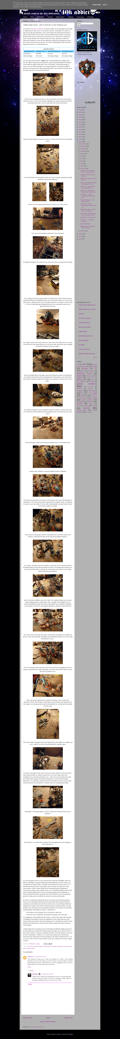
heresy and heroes (84, 349)
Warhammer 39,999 (84, 327)
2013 (80, 141)
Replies (32, 970)
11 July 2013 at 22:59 (47, 974)
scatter (94, 394)
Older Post (68, 1018)
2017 (80, 132)
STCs (32, 17)
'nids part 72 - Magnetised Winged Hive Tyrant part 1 (88, 191)
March (82, 166)
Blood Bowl (93, 366)
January (82, 231)
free (85, 381)
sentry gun (94, 396)
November (83, 146)
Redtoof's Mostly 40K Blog (87, 353)
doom (31, 946)
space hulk (82, 398)
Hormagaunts (80, 372)
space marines (87, 400)
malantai (79, 388)
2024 (80, 114)
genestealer (47, 946)
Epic (82, 370)
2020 (80, 124)
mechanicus (80, 390)
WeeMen (81, 313)
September (83, 151)
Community (80, 17)
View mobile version (48, 1022)
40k (28, 946)
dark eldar (91, 378)
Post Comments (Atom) (37, 1027)
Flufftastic (71, 17)
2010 (80, 239)
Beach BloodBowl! (85, 223)
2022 (80, 119)
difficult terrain (81, 380)
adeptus (79, 376)
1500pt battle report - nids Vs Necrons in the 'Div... (88, 210)
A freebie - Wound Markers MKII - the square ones (87, 171)
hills (92, 386)
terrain (90, 402)
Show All (95, 357)
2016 (80, 134)
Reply (29, 967)
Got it (105, 5)
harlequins (85, 386)
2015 (80, 137)
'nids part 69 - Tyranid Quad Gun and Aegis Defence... (88, 214)
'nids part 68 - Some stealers (88, 217)
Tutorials (50, 17)
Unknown (30, 956)
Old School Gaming (85, 318)
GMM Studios (83, 331)
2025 (80, 112)
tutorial (94, 406)
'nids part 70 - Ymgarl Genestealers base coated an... (88, 205)
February (83, 168)
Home (25, 17)
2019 (80, 127)
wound (87, 412)
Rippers (91, 372)
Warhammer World (84, 374)
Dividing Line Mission (37, 29)
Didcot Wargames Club (86, 336)
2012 (80, 234)
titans (78, 406)
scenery (83, 396)
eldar (78, 381)
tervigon (60, 946)
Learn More (96, 5)
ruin (82, 394)
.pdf (78, 364)
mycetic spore (90, 390)
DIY (95, 368)
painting (79, 392)
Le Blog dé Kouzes (84, 322)
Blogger (71, 1034)
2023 (80, 117)
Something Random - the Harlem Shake (87, 200)
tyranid (65, 946)
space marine (92, 398)
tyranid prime (82, 410)
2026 (80, 109)
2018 (80, 129)
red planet (93, 392)
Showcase (90, 17)
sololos (59, 1034)
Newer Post (27, 1018)
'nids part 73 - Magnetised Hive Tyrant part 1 (87, 187)
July (81, 156)
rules (88, 394)
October (82, 149)
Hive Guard (90, 370)
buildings (88, 376)
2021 (80, 122)
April (81, 163)
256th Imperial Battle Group (87, 305)
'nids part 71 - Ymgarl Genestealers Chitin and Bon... (87, 196)
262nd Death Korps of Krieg (87, 309)
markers (90, 388)
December (83, 144)
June (81, 158)
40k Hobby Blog (83, 340)
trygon (86, 406)
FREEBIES (40, 17)
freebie (92, 381)
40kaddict (35, 974)
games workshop (39, 946)
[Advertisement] (87, 271)
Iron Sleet (82, 344)
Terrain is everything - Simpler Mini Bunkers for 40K (88, 183)
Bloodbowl (84, 368)
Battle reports (60, 17)
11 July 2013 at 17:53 (40, 956)
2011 (80, 236)
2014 (80, 139)
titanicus (91, 404)
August (82, 153)
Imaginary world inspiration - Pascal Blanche (88, 227)
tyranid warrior (31, 948)
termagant (54, 946)
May (81, 161)
